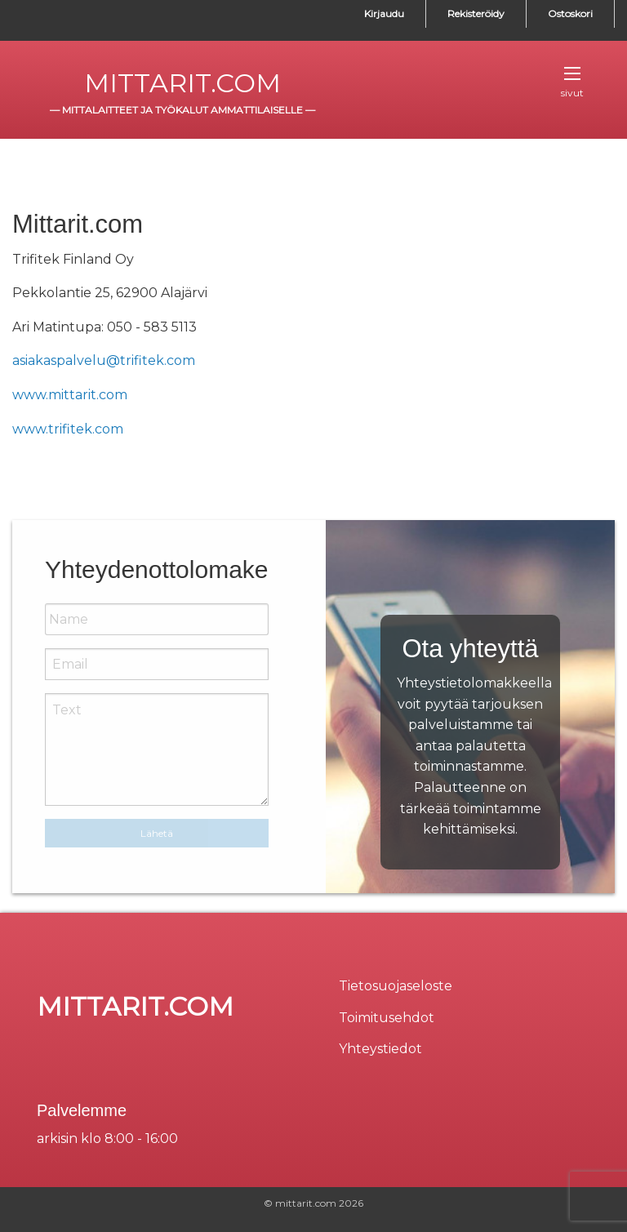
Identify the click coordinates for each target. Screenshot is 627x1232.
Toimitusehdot (386, 1017)
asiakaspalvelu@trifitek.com (103, 360)
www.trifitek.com (69, 429)
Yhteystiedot (380, 1048)
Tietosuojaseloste (395, 986)
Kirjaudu (384, 13)
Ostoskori (570, 13)
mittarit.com (182, 83)
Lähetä (156, 833)
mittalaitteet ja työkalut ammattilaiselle (182, 110)
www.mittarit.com (69, 395)
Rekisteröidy (476, 13)
